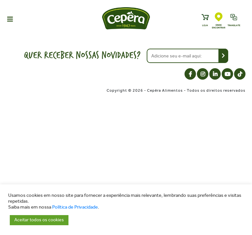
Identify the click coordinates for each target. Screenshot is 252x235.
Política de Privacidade (75, 207)
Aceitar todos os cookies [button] (39, 220)
